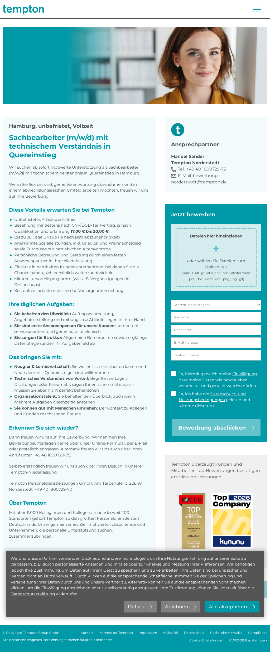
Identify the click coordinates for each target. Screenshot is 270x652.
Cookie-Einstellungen (206, 640)
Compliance (257, 633)
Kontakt (87, 633)
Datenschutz (194, 633)
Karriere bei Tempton (116, 633)
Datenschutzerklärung (33, 593)
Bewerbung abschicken (216, 428)
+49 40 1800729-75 (206, 169)
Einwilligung (244, 373)
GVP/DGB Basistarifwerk (248, 640)
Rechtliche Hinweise (226, 633)
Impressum (148, 633)
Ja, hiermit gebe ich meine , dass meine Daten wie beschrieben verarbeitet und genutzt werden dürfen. (214, 379)
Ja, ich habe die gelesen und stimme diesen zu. (210, 399)
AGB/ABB (170, 633)
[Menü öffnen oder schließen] (256, 9)
